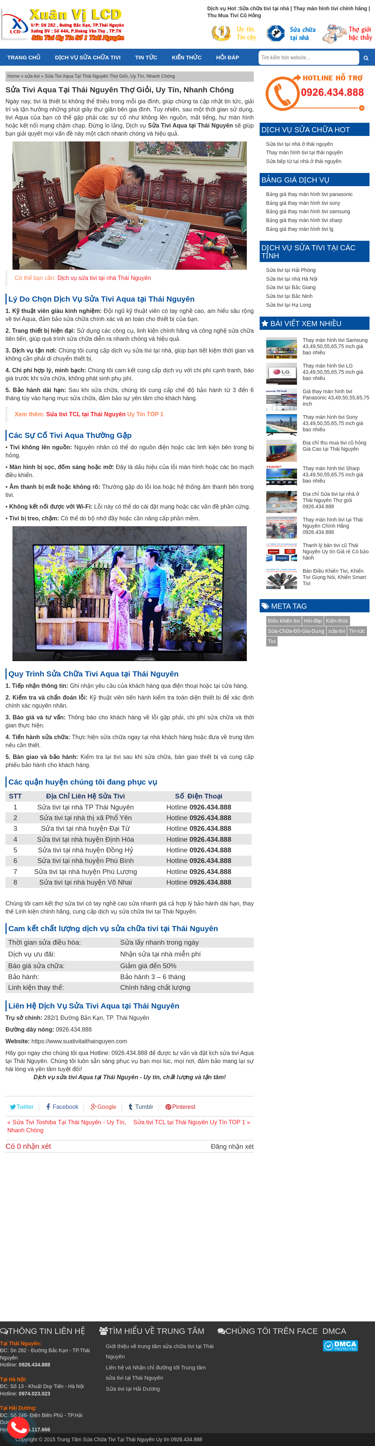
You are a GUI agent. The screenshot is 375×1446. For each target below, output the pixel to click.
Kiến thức (186, 57)
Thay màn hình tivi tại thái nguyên (304, 152)
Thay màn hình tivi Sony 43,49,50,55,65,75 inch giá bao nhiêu (333, 423)
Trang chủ (23, 57)
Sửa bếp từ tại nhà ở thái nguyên (304, 161)
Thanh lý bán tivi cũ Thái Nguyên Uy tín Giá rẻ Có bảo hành (336, 551)
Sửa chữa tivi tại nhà (264, 8)
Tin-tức (357, 631)
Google (106, 1107)
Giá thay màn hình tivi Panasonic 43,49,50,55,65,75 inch (336, 397)
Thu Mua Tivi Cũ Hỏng (234, 15)
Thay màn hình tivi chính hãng (330, 8)
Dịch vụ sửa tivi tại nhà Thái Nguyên (104, 278)
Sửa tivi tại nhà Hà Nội (292, 279)
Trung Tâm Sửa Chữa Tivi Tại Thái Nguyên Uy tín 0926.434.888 (129, 1439)
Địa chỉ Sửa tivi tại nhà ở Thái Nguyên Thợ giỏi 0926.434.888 (331, 500)
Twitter (25, 1107)
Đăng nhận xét (232, 1146)
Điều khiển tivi (284, 621)
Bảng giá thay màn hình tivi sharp (304, 220)
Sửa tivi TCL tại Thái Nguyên (86, 414)
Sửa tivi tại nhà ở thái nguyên (299, 144)
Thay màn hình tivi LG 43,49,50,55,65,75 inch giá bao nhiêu (333, 372)
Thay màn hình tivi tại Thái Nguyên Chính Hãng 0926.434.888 (333, 526)
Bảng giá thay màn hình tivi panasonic (309, 194)
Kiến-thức (337, 621)
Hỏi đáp (227, 57)
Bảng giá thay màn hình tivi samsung (308, 211)
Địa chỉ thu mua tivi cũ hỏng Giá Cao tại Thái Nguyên (335, 446)
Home (14, 76)
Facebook (65, 1107)
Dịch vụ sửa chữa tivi (87, 57)
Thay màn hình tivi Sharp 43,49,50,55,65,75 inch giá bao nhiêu (333, 474)
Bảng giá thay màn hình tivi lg (300, 229)
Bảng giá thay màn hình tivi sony (303, 203)
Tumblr (144, 1107)
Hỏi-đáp (313, 621)
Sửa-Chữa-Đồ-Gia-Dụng (296, 631)
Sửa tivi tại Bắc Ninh (289, 296)
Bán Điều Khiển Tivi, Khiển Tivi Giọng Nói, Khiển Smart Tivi (334, 577)
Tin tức (146, 57)
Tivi (272, 641)
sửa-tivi (33, 76)
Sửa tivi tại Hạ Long (288, 305)
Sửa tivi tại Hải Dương (133, 1389)
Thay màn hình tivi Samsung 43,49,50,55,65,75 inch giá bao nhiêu (335, 346)
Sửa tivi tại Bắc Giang (291, 287)
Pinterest (183, 1107)
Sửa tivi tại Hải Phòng (291, 270)
